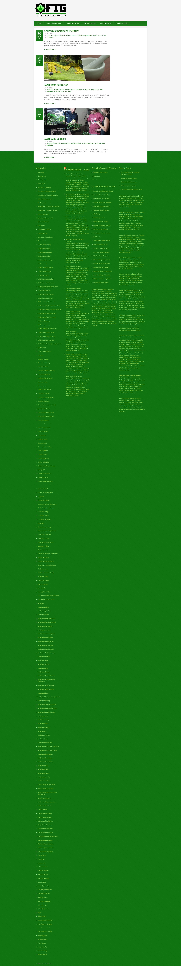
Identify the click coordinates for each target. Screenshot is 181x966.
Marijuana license (43, 739)
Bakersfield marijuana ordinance (128, 258)
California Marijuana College (101, 206)
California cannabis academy (46, 279)
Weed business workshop (45, 931)
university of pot (42, 905)
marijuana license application (132, 388)
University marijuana (65, 91)
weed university (42, 947)
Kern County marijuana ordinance (134, 307)
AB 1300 (135, 200)
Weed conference (43, 935)
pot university (42, 863)
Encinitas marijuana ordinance (127, 274)
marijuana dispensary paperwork (135, 384)
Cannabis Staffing (105, 23)
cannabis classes (129, 223)
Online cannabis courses (44, 817)
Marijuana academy (43, 607)
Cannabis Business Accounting (102, 225)
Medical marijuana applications (46, 784)
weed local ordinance (97, 304)
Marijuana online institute (45, 762)
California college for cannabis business (49, 306)
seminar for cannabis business (106, 315)
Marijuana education (56, 84)
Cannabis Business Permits (100, 282)
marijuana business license (127, 375)
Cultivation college (43, 512)
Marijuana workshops (44, 781)
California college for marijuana (47, 317)
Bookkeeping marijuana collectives (47, 210)
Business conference (43, 214)
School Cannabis (42, 867)
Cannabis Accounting (72, 23)
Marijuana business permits (45, 641)
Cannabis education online (45, 424)
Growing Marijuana (43, 580)
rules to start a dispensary (133, 348)
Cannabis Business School (129, 219)
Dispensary (41, 523)
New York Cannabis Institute (101, 252)
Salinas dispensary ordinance (127, 355)
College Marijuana (43, 477)
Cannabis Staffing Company (101, 267)
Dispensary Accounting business (47, 531)
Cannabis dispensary (43, 401)
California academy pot (44, 271)
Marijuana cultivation (44, 672)
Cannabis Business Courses (132, 214)
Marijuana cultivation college (46, 685)
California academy (43, 264)
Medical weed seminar (44, 806)
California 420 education (45, 252)
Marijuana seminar (43, 769)
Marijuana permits (43, 765)
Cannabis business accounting (46, 370)
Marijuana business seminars (46, 649)
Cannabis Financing (122, 23)
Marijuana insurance (43, 727)
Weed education (42, 939)
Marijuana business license (45, 637)
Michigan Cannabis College (101, 256)
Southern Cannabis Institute (101, 248)
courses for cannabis (125, 235)
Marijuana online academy (45, 754)
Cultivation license (43, 515)
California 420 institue (44, 256)
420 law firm (133, 198)
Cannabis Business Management (102, 202)
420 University (128, 200)
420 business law (136, 196)
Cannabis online (42, 443)
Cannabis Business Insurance (101, 263)
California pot (42, 348)
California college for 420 (45, 298)
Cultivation (41, 496)
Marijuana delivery (43, 693)
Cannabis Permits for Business (74, 174)
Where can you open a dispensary (75, 217)
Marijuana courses (70, 89)
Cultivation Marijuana (44, 519)
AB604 (132, 202)
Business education (43, 222)
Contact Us (96, 176)
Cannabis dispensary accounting (47, 405)
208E (120, 196)
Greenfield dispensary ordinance (128, 282)
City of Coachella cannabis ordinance (129, 398)
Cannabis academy (43, 359)
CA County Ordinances (125, 268)
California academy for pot (45, 267)
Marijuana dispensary (44, 701)
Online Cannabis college (45, 813)
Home (39, 23)
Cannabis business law (44, 374)
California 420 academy (44, 245)
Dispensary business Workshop (134, 243)
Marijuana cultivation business (46, 676)
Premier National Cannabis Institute (103, 191)
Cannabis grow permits (44, 428)
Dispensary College (43, 546)
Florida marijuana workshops (46, 573)
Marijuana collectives (44, 656)
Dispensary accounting (44, 527)
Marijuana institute (100, 35)
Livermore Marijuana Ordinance (135, 319)
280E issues (126, 196)
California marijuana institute (61, 30)
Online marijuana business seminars (48, 836)
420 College (96, 214)
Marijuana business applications (47, 622)
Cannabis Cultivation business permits (76, 354)
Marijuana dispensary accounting (47, 704)
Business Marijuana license (45, 237)
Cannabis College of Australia (101, 275)
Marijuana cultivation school (46, 689)
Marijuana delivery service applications (49, 697)
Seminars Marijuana (43, 878)
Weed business (42, 916)
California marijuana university (86, 35)
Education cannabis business (46, 561)
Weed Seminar (42, 943)
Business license (42, 233)
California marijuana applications (47, 328)
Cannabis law (41, 435)
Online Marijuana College (100, 221)
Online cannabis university (45, 828)
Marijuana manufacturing (45, 742)
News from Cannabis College (76, 170)
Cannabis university (43, 458)
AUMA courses (130, 204)
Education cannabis (43, 557)
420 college (41, 172)
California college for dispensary (47, 313)
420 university (42, 176)
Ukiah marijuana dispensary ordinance (102, 289)
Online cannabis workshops (73, 266)
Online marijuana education (45, 844)
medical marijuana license (126, 336)
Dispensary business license (45, 542)
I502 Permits (97, 237)
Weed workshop (42, 951)
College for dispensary (44, 473)
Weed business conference (45, 920)
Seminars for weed (43, 874)
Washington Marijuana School (101, 240)
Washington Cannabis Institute (101, 233)
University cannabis (43, 886)
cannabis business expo (125, 216)
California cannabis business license (48, 286)
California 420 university (45, 260)
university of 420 (42, 897)
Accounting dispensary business (47, 191)
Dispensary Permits (71, 331)
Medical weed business (44, 798)
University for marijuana (45, 890)
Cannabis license (42, 439)
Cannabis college (42, 382)
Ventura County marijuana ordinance (102, 295)
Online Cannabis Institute (45, 825)
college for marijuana (125, 407)
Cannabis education (43, 420)
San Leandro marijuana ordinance (135, 366)
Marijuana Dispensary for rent (101, 260)
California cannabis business (46, 283)
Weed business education (45, 924)
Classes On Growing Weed (126, 400)
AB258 (127, 202)
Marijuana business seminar (45, 645)
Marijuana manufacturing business (47, 750)
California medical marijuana (46, 340)
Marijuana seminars (43, 773)
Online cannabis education (45, 821)
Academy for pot (42, 180)
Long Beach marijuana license (128, 322)
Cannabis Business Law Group (101, 195)
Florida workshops (43, 576)
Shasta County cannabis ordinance (101, 317)
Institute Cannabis (43, 584)
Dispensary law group (125, 246)
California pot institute (44, 351)
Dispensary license (43, 550)
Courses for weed (43, 489)
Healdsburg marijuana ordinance (128, 290)
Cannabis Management (53, 23)
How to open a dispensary (133, 303)
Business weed (42, 241)
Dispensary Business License (74, 377)
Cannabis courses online (44, 389)
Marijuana (50, 89)
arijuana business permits (45, 199)
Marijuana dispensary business (46, 712)
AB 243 (141, 200)
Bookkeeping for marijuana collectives (48, 206)
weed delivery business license (107, 302)
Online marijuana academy (45, 832)
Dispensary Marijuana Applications (48, 553)
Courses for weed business (45, 492)
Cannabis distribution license (46, 412)
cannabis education (124, 227)
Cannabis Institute (43, 431)
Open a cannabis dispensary (73, 311)
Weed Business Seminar (44, 928)
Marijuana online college (45, 758)
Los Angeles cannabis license (46, 599)
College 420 (41, 470)
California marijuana (53, 35)
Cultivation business (43, 500)
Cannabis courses (43, 386)
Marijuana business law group (46, 634)
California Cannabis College (101, 210)
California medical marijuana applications (49, 344)
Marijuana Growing (43, 720)
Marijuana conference (44, 664)
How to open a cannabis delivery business (77, 194)
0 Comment (50, 37)
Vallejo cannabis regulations (108, 293)
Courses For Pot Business (132, 237)
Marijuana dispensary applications (47, 708)
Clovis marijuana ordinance (133, 405)
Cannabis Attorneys (89, 23)
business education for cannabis (134, 266)
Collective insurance (43, 462)
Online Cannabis (42, 809)
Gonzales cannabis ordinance (134, 280)
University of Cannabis (98, 291)
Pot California (42, 855)
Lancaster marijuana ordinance (127, 315)
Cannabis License (136, 227)
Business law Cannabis (44, 229)
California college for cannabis (46, 302)
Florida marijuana (43, 569)
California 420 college (44, 248)
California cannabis (43, 275)
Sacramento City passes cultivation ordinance (132, 351)
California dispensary (44, 321)
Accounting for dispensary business (48, 195)
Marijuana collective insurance (46, 653)
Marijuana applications (44, 611)
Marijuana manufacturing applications (48, 746)
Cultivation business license (45, 508)
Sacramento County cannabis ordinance (131, 353)
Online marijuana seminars (45, 848)
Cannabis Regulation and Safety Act (129, 229)
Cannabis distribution (44, 409)
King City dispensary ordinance (128, 309)
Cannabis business (43, 367)
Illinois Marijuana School (100, 244)
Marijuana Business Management (102, 271)
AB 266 (121, 202)
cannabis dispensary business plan (133, 225)
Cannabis (40, 355)
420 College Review (99, 218)
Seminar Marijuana (43, 870)
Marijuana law (42, 731)
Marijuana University (88, 143)
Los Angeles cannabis (44, 592)
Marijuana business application (46, 618)
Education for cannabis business (47, 565)
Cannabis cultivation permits (46, 397)
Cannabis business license (45, 378)
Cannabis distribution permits (46, 416)
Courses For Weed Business (127, 239)
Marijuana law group (44, 735)
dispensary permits (131, 248)
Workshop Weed (42, 954)
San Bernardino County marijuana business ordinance (130, 357)
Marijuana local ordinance (126, 390)
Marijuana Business (43, 615)
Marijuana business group (45, 626)
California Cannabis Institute (101, 199)
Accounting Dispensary (44, 187)
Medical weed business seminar (47, 802)
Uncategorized (42, 882)
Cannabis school (42, 454)
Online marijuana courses (45, 840)
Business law (41, 225)
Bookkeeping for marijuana (45, 203)
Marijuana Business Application (102, 279)
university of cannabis (44, 901)
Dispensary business (43, 538)
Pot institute (41, 859)
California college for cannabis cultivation (49, 309)
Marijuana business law (44, 630)
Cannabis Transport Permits (73, 288)
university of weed (43, 909)
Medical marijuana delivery (45, 788)
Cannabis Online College (45, 447)
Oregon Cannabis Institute (100, 229)
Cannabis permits (43, 451)
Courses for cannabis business (46, 485)
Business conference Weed (45, 218)
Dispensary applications (44, 534)
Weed (39, 912)
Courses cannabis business (45, 481)
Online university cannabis (45, 851)
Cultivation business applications (47, 504)
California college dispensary (46, 294)
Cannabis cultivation (43, 393)
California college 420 (44, 290)
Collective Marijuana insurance (46, 466)
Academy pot (41, 183)
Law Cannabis (42, 588)
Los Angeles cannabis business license (48, 595)
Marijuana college (59, 89)
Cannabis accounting (44, 363)
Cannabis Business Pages (100, 172)
